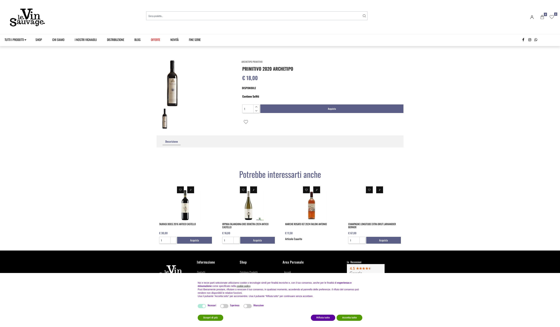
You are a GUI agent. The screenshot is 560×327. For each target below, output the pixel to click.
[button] (364, 15)
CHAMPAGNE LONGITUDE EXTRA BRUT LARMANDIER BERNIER (372, 225)
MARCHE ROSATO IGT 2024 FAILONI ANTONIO (306, 224)
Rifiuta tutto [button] (323, 317)
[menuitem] (155, 39)
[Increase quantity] (256, 107)
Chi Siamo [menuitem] (58, 39)
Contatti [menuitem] (201, 272)
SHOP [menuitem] (38, 39)
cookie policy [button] (243, 286)
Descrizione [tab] (171, 141)
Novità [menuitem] (174, 39)
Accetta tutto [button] (349, 317)
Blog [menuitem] (137, 39)
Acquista (332, 108)
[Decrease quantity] (256, 111)
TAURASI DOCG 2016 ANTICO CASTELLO (177, 224)
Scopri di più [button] (210, 317)
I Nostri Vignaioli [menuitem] (86, 39)
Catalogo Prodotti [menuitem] (249, 272)
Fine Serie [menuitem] (195, 39)
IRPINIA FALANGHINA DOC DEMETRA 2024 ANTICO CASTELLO (245, 225)
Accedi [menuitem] (287, 272)
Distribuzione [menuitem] (115, 39)
